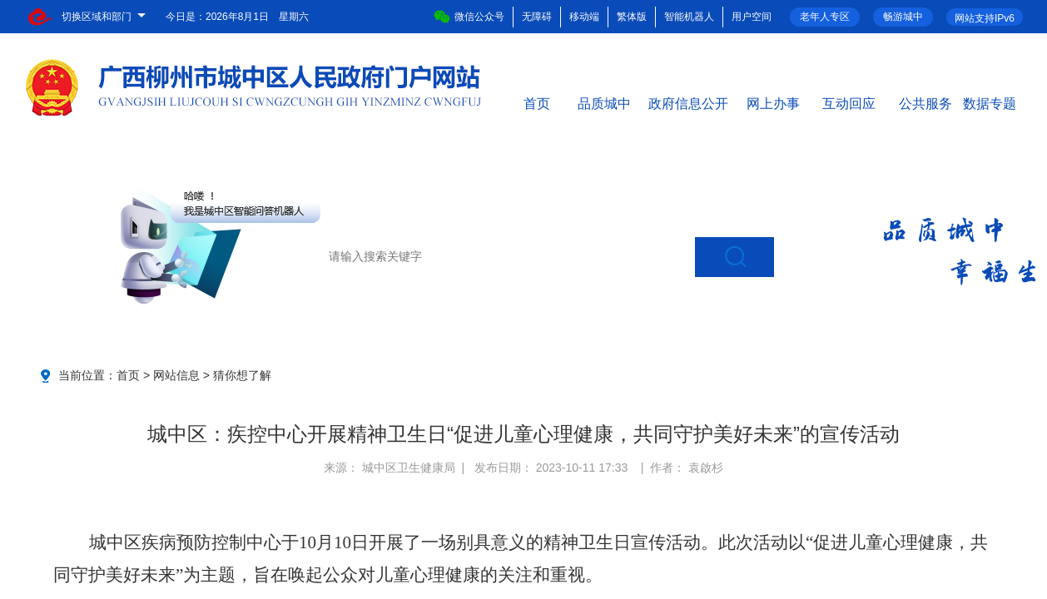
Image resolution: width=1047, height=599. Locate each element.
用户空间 (752, 16)
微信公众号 (469, 16)
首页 (537, 102)
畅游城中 (903, 16)
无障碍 (537, 16)
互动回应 (849, 102)
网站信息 (176, 375)
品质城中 (604, 102)
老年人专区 (825, 16)
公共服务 (925, 102)
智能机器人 (689, 16)
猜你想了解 (242, 375)
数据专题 (989, 102)
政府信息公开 (688, 102)
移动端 (584, 16)
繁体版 (632, 16)
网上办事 (773, 102)
